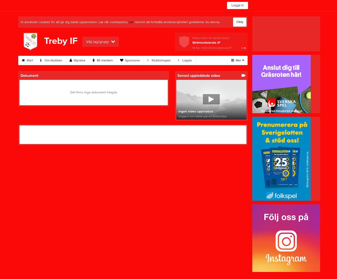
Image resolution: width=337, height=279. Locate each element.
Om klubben (51, 60)
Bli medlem (103, 60)
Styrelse (77, 60)
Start (27, 60)
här (131, 22)
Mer (237, 60)
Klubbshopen (159, 60)
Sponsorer (130, 60)
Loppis (185, 60)
